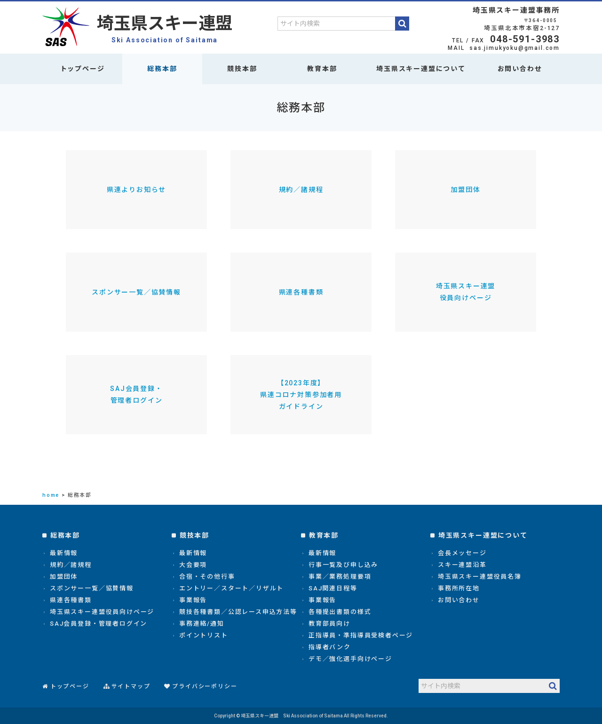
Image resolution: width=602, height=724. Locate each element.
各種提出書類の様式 (340, 611)
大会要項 (193, 564)
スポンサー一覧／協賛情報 (136, 292)
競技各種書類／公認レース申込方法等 (238, 611)
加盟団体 (465, 189)
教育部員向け (329, 623)
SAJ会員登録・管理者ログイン (136, 394)
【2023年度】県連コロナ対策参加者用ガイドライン (301, 394)
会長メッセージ (462, 553)
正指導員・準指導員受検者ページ (361, 635)
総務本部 (162, 68)
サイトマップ (130, 686)
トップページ (82, 68)
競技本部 (242, 68)
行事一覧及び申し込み (343, 564)
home (50, 495)
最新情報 (64, 553)
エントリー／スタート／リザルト (231, 588)
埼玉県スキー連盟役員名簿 (480, 576)
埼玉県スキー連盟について (421, 68)
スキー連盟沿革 (462, 564)
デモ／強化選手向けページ (350, 658)
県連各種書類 (301, 292)
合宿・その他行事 (207, 576)
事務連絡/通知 (201, 623)
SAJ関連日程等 (333, 588)
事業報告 (193, 600)
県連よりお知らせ (136, 189)
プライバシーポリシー (204, 686)
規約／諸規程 (301, 189)
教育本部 (322, 68)
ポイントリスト (203, 635)
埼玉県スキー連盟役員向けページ (466, 292)
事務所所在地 (459, 588)
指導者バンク (330, 647)
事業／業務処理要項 (340, 576)
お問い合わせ (520, 68)
